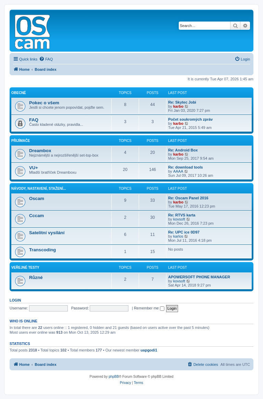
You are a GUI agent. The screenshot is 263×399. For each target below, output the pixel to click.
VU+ (33, 167)
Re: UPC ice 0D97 (184, 232)
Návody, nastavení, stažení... (38, 188)
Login (15, 300)
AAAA (178, 171)
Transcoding (42, 249)
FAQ (33, 119)
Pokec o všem (44, 102)
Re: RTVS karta (181, 215)
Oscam (36, 198)
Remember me (149, 308)
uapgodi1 (148, 350)
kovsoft (179, 219)
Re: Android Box (183, 150)
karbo (178, 106)
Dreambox (40, 150)
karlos (178, 236)
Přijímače (20, 141)
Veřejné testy (25, 267)
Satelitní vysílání (46, 232)
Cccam (36, 215)
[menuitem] (46, 59)
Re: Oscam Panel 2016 (188, 198)
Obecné (18, 93)
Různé (36, 277)
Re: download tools (185, 167)
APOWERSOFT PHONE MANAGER (199, 277)
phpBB (114, 376)
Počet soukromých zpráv (190, 119)
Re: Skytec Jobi (182, 102)
